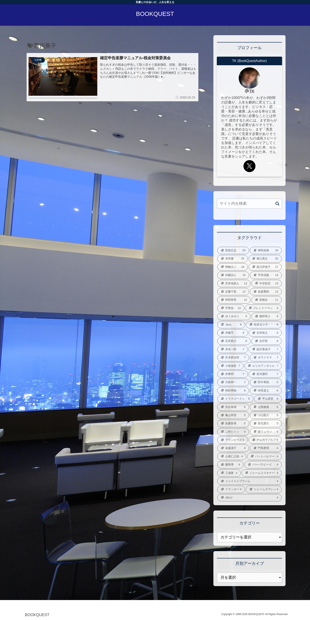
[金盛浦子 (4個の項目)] (233, 448)
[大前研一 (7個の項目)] (233, 382)
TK (251, 91)
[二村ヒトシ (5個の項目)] (233, 431)
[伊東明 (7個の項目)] (232, 374)
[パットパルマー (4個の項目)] (264, 456)
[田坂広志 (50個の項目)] (233, 250)
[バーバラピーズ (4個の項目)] (263, 464)
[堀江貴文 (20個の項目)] (265, 258)
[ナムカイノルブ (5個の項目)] (265, 440)
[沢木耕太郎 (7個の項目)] (233, 357)
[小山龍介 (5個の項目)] (266, 415)
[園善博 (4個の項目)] (230, 464)
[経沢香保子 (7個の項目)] (265, 349)
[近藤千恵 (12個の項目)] (233, 291)
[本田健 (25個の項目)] (232, 258)
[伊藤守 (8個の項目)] (232, 333)
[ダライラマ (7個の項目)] (266, 357)
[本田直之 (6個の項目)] (266, 390)
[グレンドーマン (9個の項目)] (263, 308)
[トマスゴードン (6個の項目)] (235, 398)
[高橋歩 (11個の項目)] (266, 299)
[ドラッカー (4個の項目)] (231, 489)
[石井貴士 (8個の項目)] (234, 341)
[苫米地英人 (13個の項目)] (234, 283)
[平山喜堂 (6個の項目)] (268, 398)
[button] (277, 204)
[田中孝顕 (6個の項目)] (266, 382)
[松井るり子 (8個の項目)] (264, 324)
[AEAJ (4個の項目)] (249, 497)
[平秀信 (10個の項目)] (230, 308)
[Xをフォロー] (249, 166)
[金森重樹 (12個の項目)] (266, 291)
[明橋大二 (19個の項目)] (232, 267)
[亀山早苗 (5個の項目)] (233, 415)
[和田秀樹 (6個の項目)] (233, 390)
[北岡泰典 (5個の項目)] (266, 407)
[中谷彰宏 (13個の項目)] (266, 283)
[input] (249, 204)
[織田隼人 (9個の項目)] (266, 316)
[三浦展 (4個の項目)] (229, 473)
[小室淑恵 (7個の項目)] (230, 366)
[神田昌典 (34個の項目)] (266, 250)
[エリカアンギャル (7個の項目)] (263, 366)
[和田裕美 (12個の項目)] (234, 299)
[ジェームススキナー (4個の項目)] (262, 473)
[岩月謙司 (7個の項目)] (265, 374)
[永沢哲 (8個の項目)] (266, 341)
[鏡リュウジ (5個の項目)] (266, 431)
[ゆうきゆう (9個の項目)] (234, 316)
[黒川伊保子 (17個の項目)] (265, 267)
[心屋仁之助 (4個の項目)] (231, 456)
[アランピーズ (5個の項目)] (232, 440)
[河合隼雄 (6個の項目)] (233, 407)
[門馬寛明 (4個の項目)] (266, 448)
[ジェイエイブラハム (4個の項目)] (249, 481)
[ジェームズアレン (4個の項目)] (264, 489)
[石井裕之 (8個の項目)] (265, 333)
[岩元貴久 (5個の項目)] (266, 423)
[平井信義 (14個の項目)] (266, 275)
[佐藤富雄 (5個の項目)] (233, 423)
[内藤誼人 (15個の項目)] (233, 275)
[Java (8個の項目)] (231, 324)
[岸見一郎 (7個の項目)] (232, 349)
